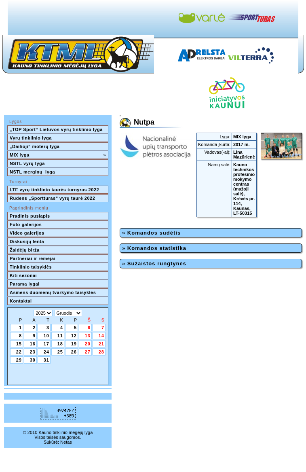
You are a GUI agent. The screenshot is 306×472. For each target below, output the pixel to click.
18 (60, 343)
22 (19, 351)
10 (46, 335)
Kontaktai (21, 300)
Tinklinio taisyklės (31, 267)
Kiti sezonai (23, 275)
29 (19, 360)
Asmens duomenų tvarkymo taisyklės (53, 292)
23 (33, 351)
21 (101, 343)
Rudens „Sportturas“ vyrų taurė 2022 (52, 198)
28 (101, 351)
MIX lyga (58, 154)
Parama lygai (25, 284)
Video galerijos (27, 233)
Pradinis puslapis (30, 216)
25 (60, 351)
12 (74, 335)
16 (33, 343)
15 (19, 343)
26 (74, 351)
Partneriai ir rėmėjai (32, 258)
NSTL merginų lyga (32, 171)
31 (46, 360)
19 (74, 343)
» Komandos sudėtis (151, 233)
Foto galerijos (26, 224)
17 (46, 343)
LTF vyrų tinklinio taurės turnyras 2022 (55, 189)
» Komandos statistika (154, 248)
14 (101, 335)
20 (88, 343)
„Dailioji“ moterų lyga (34, 146)
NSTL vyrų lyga (27, 163)
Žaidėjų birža (25, 250)
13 (88, 335)
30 (33, 360)
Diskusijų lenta (27, 241)
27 (88, 351)
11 (60, 335)
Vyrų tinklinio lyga (31, 137)
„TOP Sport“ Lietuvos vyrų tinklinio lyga (56, 129)
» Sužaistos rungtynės (154, 263)
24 (46, 351)
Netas (66, 442)
